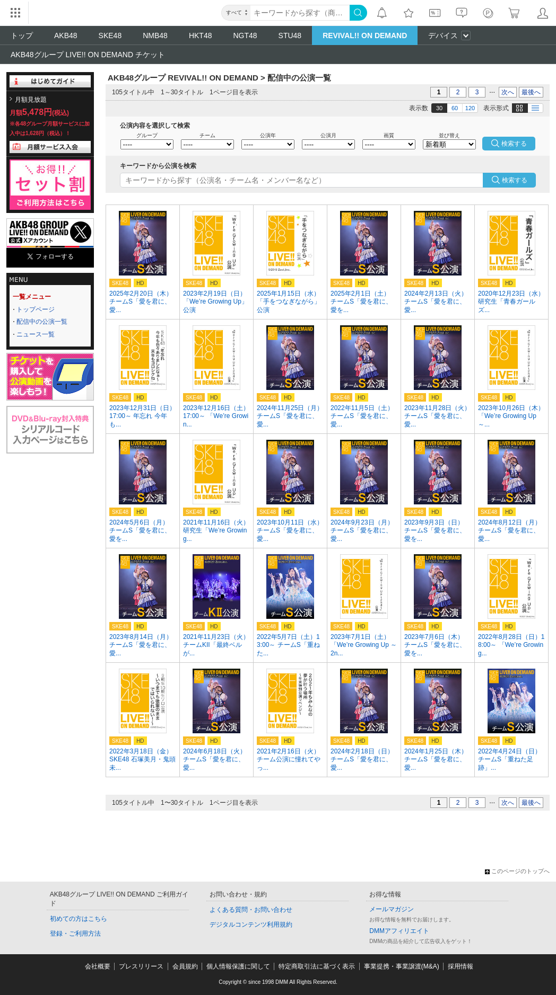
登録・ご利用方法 (75, 933)
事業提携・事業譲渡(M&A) (401, 966)
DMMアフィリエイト (399, 931)
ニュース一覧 (35, 334)
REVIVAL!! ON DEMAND (365, 35)
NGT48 (245, 35)
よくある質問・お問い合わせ (251, 909)
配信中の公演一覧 (41, 321)
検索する (514, 180)
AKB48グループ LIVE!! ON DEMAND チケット (88, 54)
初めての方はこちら (78, 918)
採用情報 (460, 966)
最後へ (531, 92)
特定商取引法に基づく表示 (317, 966)
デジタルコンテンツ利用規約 (251, 924)
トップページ (35, 309)
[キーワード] (300, 13)
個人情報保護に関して (238, 966)
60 (454, 108)
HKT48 (200, 35)
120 (470, 108)
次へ (507, 92)
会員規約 (185, 966)
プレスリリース (141, 966)
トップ (22, 35)
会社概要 (97, 966)
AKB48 (65, 35)
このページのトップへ (517, 871)
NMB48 (155, 35)
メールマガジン (391, 909)
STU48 (290, 35)
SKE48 (110, 35)
